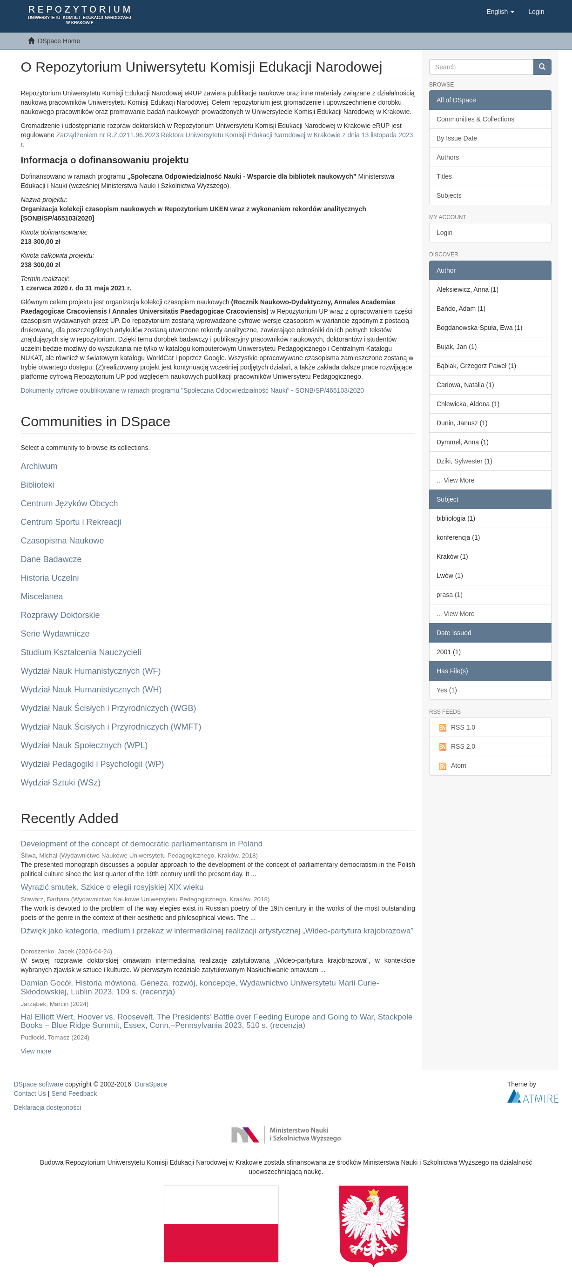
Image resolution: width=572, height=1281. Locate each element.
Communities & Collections (475, 119)
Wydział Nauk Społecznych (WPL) (84, 745)
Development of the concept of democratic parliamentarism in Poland (142, 843)
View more (36, 1051)
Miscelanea (42, 596)
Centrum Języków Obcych (69, 503)
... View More (455, 480)
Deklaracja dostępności (47, 1107)
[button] (500, 11)
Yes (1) (447, 690)
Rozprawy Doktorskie (60, 615)
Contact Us (30, 1093)
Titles (444, 176)
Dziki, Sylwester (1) (464, 461)
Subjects (449, 195)
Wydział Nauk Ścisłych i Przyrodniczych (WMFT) (111, 726)
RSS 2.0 (456, 747)
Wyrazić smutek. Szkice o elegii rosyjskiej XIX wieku (112, 887)
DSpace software (39, 1084)
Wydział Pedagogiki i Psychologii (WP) (92, 764)
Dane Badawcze (51, 559)
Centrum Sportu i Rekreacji (71, 522)
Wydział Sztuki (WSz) (61, 782)
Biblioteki (37, 485)
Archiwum (39, 466)
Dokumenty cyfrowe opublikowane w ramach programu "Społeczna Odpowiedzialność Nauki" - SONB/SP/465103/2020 (192, 390)
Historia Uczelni (50, 578)
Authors (448, 157)
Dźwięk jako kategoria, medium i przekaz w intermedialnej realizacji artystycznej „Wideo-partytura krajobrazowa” (217, 930)
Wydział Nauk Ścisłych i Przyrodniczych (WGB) (108, 708)
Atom (451, 766)
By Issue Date (457, 138)
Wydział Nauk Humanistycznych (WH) (91, 689)
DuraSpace (151, 1084)
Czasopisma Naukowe (62, 540)
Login (444, 232)
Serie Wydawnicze (55, 633)
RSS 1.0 (456, 728)
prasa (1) (450, 594)
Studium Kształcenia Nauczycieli (81, 652)
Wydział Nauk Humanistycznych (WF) (91, 671)
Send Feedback (74, 1093)
